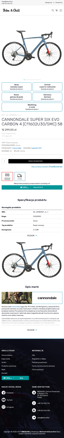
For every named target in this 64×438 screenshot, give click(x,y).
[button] (24, 79)
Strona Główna (7, 355)
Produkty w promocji (9, 366)
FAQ (33, 355)
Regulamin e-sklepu (39, 359)
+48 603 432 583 (43, 411)
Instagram (10, 407)
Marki (3, 370)
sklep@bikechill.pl (7, 1)
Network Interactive (48, 432)
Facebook (10, 393)
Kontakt (4, 373)
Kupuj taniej (6, 359)
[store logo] (11, 10)
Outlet (4, 362)
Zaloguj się (48, 2)
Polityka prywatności (39, 362)
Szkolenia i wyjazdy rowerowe (34, 434)
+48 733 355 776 (7, 3)
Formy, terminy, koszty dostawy (43, 366)
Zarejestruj (58, 2)
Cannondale (16, 148)
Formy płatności (38, 370)
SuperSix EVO (36, 148)
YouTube (10, 400)
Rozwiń (30, 235)
